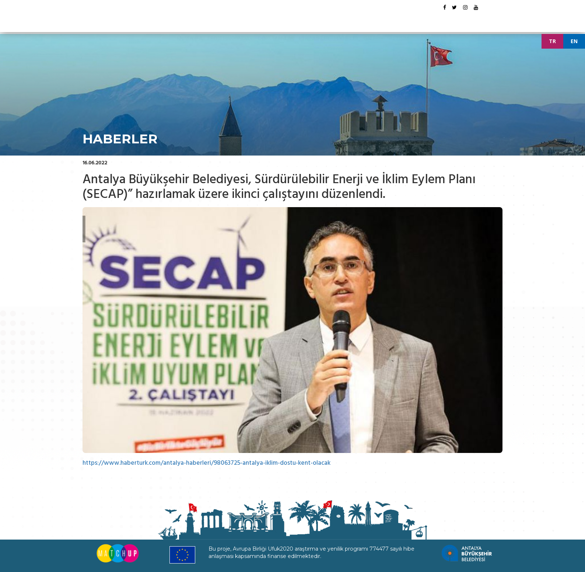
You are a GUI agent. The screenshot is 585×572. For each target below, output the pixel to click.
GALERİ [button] (373, 20)
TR (552, 41)
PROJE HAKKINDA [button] (230, 20)
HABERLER (346, 20)
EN (574, 41)
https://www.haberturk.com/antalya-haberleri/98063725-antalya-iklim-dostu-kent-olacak (208, 463)
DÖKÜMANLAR (276, 20)
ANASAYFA (189, 20)
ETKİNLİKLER (314, 20)
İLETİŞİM (399, 20)
